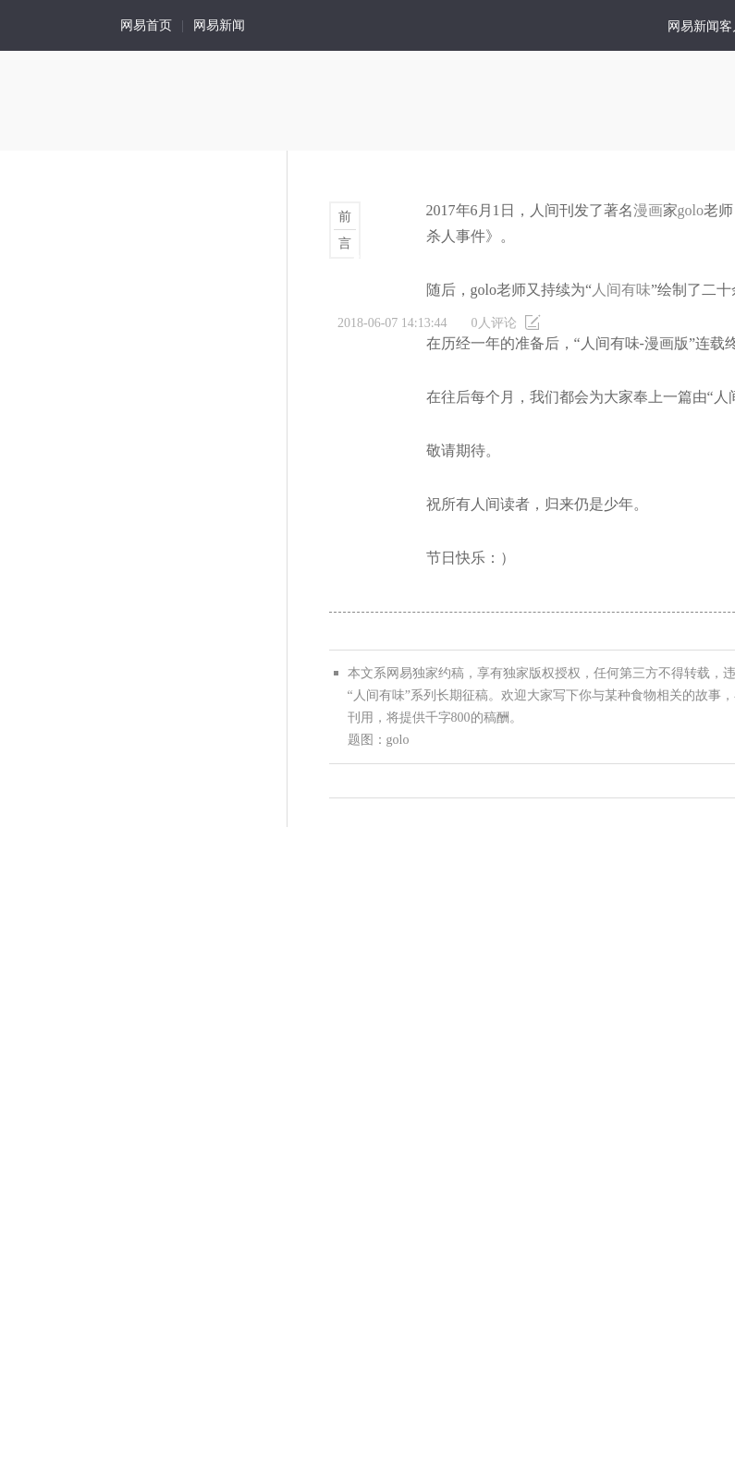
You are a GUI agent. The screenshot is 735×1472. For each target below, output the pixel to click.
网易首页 (146, 25)
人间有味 (621, 290)
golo (691, 210)
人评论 (494, 323)
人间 (51, 25)
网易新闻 (219, 25)
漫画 (648, 210)
